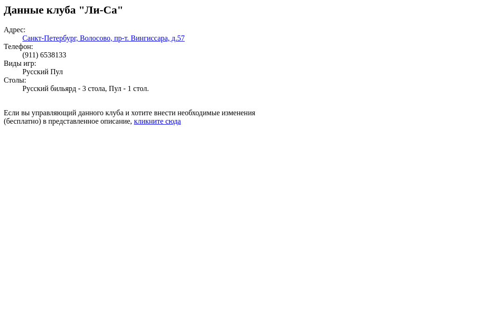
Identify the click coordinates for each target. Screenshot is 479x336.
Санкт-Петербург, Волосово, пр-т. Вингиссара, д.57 (103, 38)
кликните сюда (157, 121)
